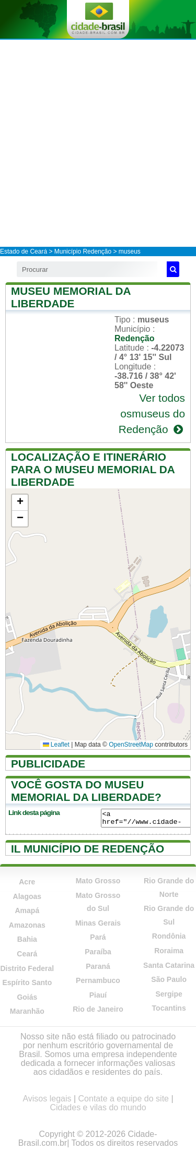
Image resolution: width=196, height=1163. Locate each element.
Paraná (98, 966)
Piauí (98, 995)
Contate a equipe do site (123, 1098)
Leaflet (56, 744)
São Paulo (169, 979)
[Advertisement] (98, 143)
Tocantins (169, 1008)
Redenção (134, 338)
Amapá (27, 910)
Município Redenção (82, 251)
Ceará (27, 954)
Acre (27, 882)
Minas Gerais (98, 923)
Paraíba (98, 952)
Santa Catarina (168, 965)
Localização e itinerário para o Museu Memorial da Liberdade (93, 469)
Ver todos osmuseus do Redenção (152, 413)
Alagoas (27, 896)
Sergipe (168, 994)
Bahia (27, 939)
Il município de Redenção (87, 849)
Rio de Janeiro (98, 1009)
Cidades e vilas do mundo (98, 1107)
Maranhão (27, 1011)
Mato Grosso (98, 881)
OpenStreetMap (131, 744)
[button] (20, 503)
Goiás (27, 997)
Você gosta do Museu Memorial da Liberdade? (86, 790)
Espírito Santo (27, 982)
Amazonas (27, 925)
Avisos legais (46, 1098)
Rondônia (169, 936)
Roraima (168, 950)
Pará (98, 937)
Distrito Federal (27, 968)
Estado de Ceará (23, 251)
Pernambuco (98, 980)
